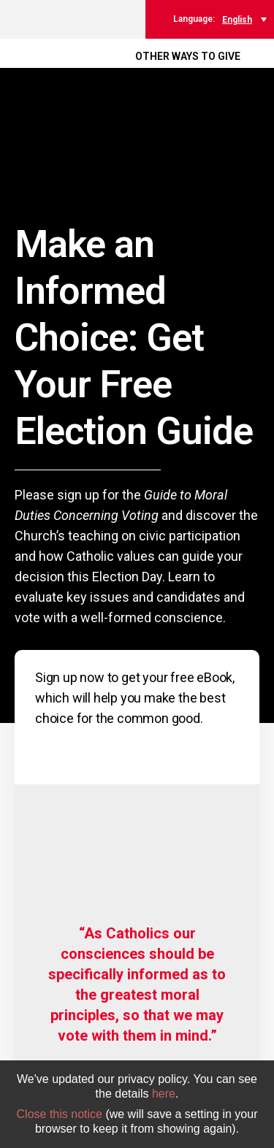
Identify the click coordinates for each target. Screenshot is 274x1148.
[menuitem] (244, 19)
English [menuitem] (237, 20)
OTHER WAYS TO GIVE (187, 56)
